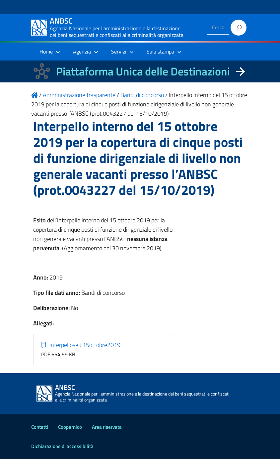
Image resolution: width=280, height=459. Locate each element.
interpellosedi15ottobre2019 (81, 344)
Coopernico (70, 427)
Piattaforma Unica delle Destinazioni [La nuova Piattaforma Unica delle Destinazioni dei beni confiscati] (143, 71)
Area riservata (107, 427)
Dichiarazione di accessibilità (62, 446)
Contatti (39, 427)
